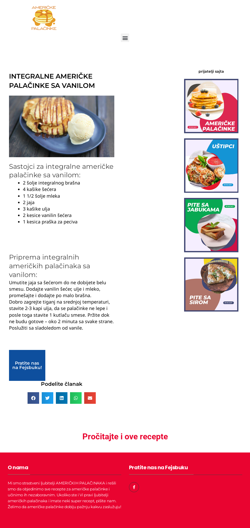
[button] (125, 37)
